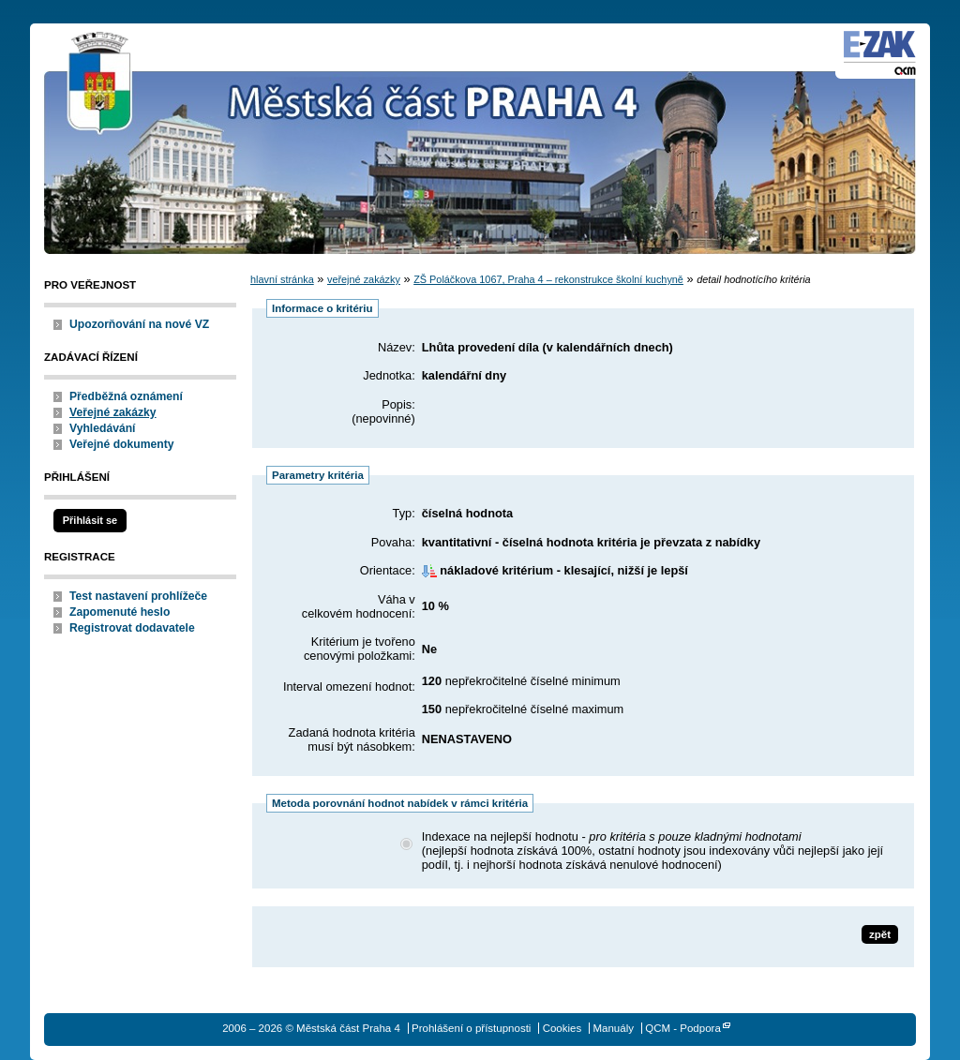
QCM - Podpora (683, 1028)
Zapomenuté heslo (119, 612)
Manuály (613, 1028)
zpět (880, 934)
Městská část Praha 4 (100, 84)
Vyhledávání (102, 428)
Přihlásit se (90, 520)
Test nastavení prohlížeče (138, 596)
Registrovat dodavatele (132, 628)
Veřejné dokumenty (121, 444)
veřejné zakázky (363, 279)
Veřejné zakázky (113, 412)
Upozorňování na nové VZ (139, 324)
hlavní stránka (282, 279)
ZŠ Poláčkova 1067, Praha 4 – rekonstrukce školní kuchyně (548, 279)
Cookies (562, 1028)
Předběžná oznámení (126, 396)
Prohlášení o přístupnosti (471, 1028)
